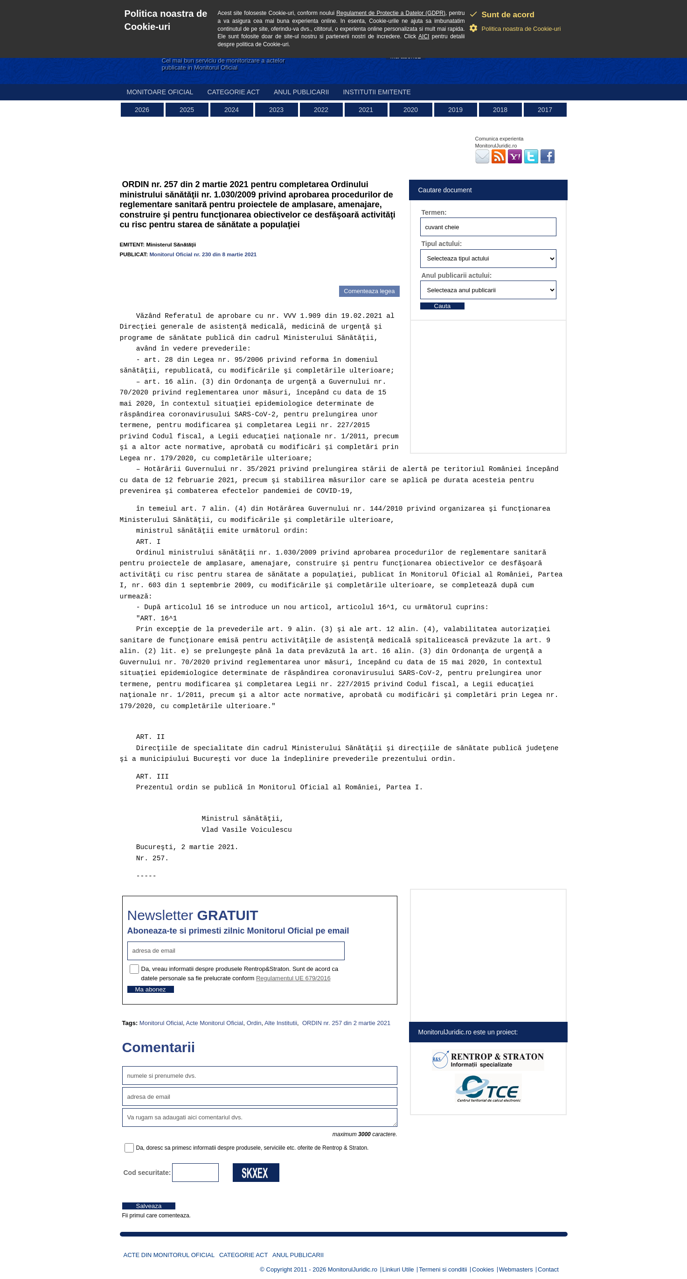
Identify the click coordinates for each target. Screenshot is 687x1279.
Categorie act (233, 92)
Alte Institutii (280, 1022)
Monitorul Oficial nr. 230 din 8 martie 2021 (203, 254)
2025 (187, 109)
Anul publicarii (301, 92)
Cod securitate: (147, 1172)
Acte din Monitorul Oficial (169, 1254)
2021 (366, 109)
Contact (548, 1269)
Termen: (434, 212)
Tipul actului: (442, 243)
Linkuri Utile (398, 1269)
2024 (231, 109)
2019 (455, 109)
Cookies (483, 1269)
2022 (321, 109)
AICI (423, 36)
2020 (410, 109)
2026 (142, 109)
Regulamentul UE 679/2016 (293, 978)
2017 (545, 109)
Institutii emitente (376, 92)
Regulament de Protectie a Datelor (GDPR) (390, 13)
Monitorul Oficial (161, 1022)
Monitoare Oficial (160, 92)
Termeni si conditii (443, 1269)
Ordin (254, 1022)
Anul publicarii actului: (457, 275)
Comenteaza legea (369, 291)
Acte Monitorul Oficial (214, 1022)
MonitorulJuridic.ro (352, 1269)
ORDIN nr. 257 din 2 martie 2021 (345, 1022)
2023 (276, 109)
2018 (500, 109)
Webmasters (516, 1269)
